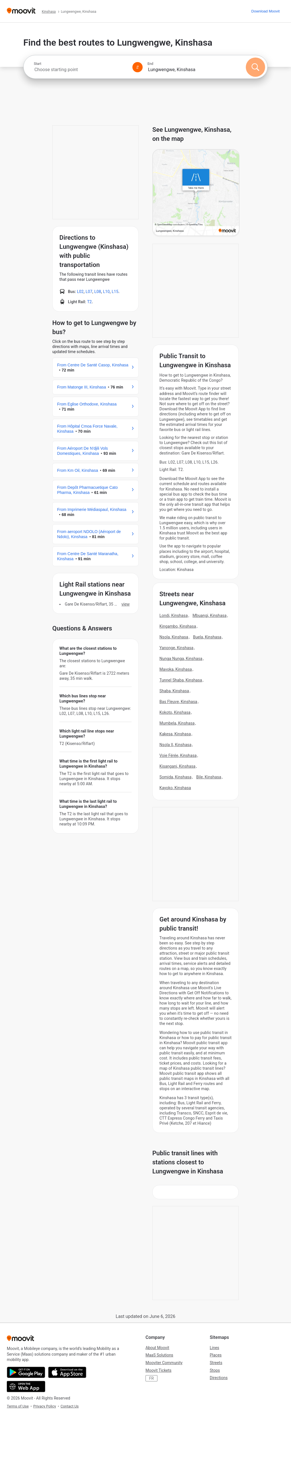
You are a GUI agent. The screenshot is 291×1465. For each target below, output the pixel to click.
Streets (216, 1362)
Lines (214, 1347)
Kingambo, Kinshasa (177, 626)
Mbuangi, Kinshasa (209, 615)
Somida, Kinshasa (175, 777)
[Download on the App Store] (67, 1372)
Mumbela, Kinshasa (177, 723)
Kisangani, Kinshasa (177, 766)
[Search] (255, 67)
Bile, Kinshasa (208, 777)
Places (216, 1355)
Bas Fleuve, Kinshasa (178, 701)
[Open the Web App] (26, 1386)
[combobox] (81, 70)
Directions (219, 1377)
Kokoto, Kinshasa (174, 712)
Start (37, 63)
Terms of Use (18, 1406)
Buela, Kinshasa (207, 637)
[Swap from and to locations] (137, 67)
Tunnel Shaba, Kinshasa (180, 680)
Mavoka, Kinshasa (175, 669)
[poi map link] (196, 193)
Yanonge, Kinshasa (176, 648)
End (150, 63)
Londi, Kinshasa (173, 615)
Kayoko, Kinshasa (175, 787)
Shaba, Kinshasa (174, 691)
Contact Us (70, 1406)
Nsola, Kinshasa (173, 637)
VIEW (126, 604)
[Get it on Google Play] (26, 1372)
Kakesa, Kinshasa (175, 734)
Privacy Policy (44, 1406)
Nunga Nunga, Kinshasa (180, 658)
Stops (215, 1370)
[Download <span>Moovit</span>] (265, 11)
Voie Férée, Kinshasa (178, 755)
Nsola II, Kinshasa (175, 744)
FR (151, 1378)
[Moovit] (21, 11)
